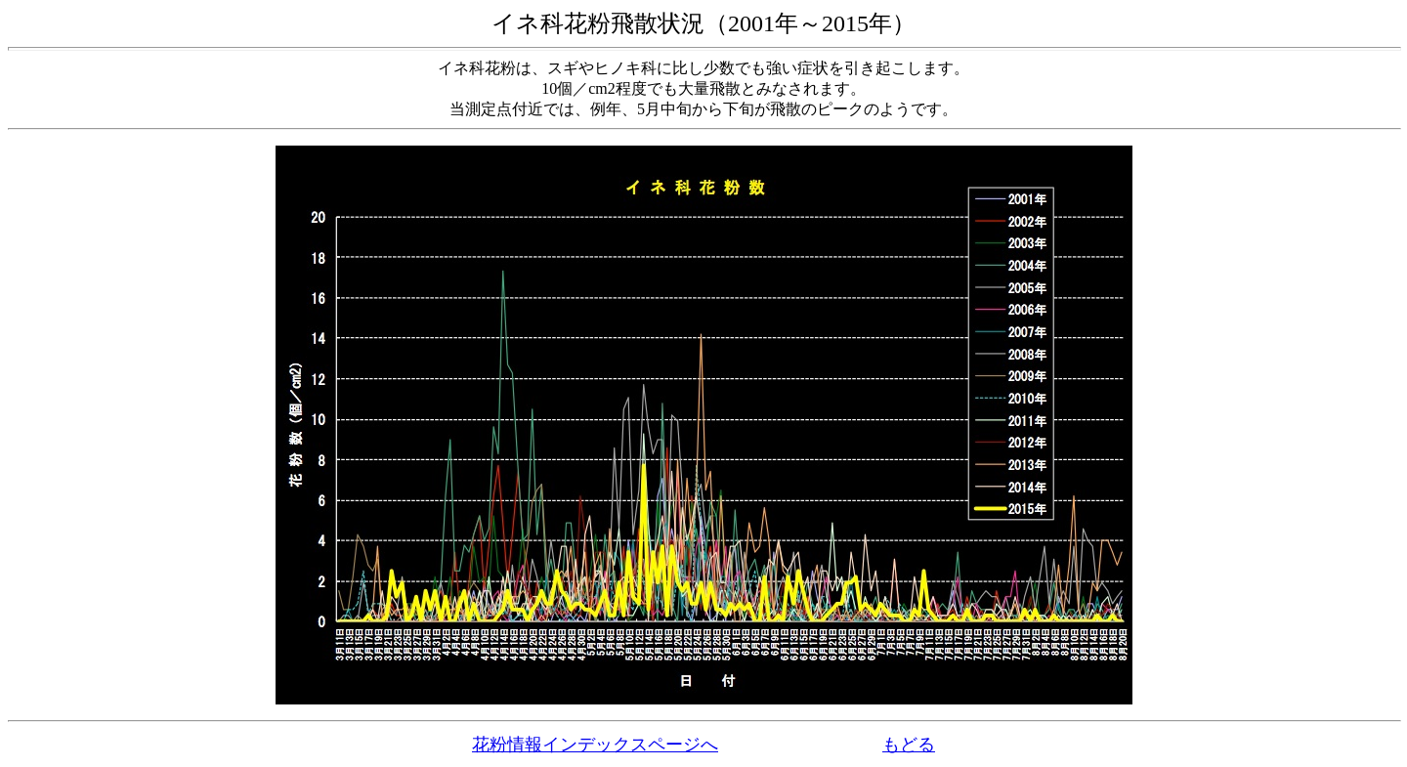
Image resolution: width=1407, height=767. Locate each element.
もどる (908, 744)
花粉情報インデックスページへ (595, 744)
